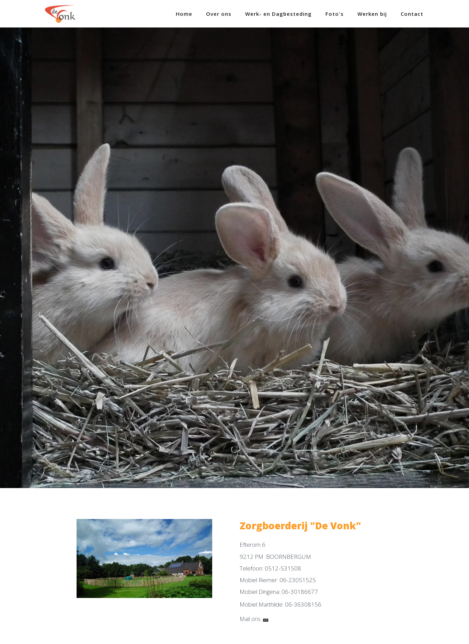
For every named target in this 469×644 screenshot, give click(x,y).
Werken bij (372, 13)
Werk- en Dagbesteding (278, 13)
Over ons (218, 13)
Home (184, 13)
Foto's (334, 13)
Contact (412, 13)
